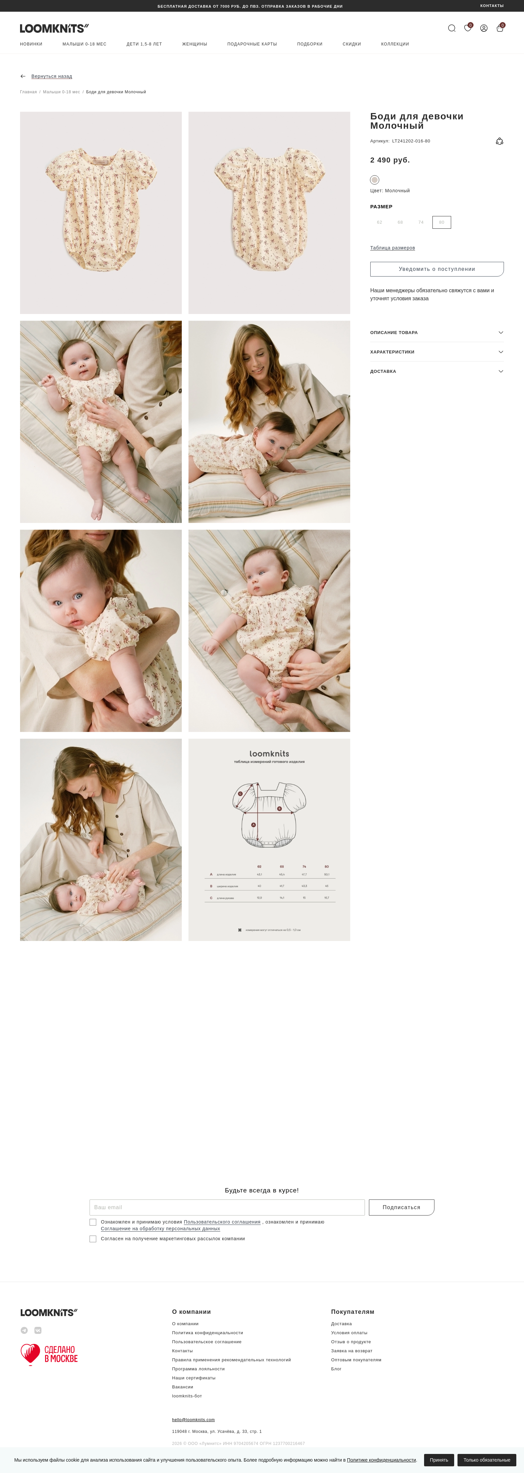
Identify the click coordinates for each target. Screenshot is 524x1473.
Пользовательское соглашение (207, 1341)
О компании (185, 1323)
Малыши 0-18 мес (84, 44)
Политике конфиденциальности (381, 1460)
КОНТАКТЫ (492, 6)
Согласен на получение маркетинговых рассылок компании (173, 1238)
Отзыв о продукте (351, 1341)
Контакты (182, 1350)
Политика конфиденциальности (207, 1332)
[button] (437, 1101)
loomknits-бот (187, 1395)
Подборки (309, 44)
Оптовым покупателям (356, 1359)
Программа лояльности (198, 1368)
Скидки (352, 44)
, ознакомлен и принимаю (293, 1222)
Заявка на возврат (352, 1350)
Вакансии (182, 1386)
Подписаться (401, 1207)
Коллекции (395, 44)
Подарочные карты (252, 44)
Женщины (194, 44)
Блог (336, 1368)
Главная (28, 92)
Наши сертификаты (194, 1377)
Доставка (341, 1323)
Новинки (31, 44)
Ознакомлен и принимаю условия (142, 1222)
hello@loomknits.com (193, 1419)
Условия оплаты (349, 1332)
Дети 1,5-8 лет (144, 44)
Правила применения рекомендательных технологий (231, 1359)
